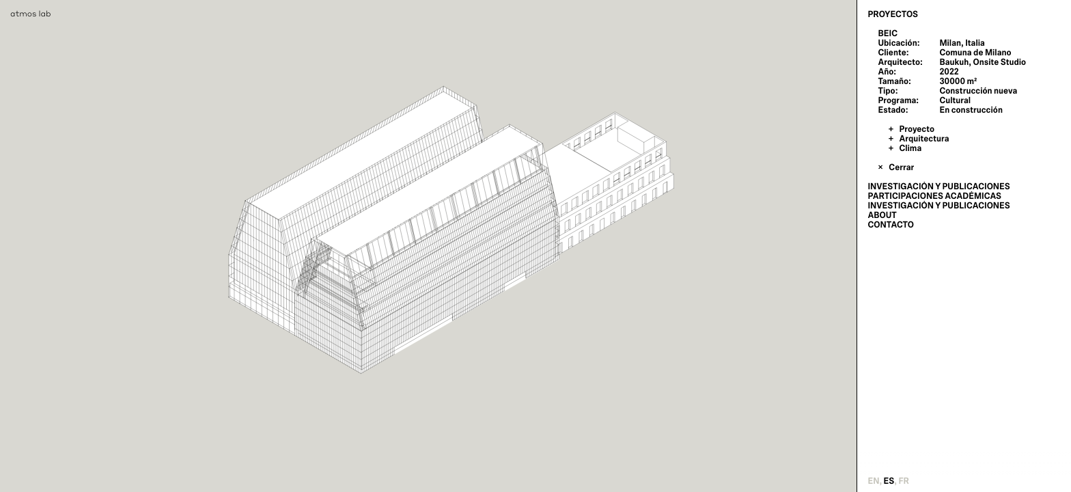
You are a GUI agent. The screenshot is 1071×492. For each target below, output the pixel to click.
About (881, 215)
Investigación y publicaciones (938, 186)
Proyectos (892, 14)
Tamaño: (894, 81)
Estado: (893, 110)
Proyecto (916, 129)
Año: (887, 72)
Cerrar (901, 167)
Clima (910, 148)
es (889, 481)
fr (903, 481)
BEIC (888, 33)
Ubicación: (898, 43)
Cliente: (893, 52)
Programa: (898, 100)
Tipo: (888, 91)
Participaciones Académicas (934, 196)
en (873, 481)
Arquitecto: (900, 62)
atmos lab (30, 13)
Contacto (890, 225)
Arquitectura (924, 139)
